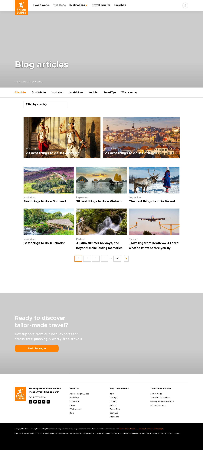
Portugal (113, 398)
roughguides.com (24, 82)
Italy (112, 394)
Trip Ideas (59, 5)
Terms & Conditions (127, 429)
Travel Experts (101, 5)
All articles (20, 92)
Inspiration (57, 92)
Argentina (114, 417)
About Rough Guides (79, 394)
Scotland (114, 413)
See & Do (93, 92)
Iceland (113, 405)
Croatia (113, 402)
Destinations (77, 5)
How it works (41, 5)
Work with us (75, 409)
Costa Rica (115, 409)
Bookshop (120, 5)
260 (117, 259)
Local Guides (76, 92)
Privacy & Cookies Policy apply (151, 429)
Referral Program (158, 405)
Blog (72, 413)
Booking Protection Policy (162, 402)
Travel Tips (110, 92)
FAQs (72, 405)
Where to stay (129, 92)
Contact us (75, 402)
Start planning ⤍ (37, 348)
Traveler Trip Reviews (160, 398)
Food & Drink (39, 92)
